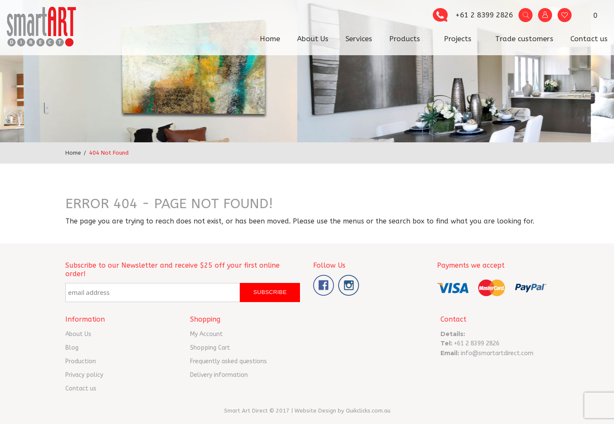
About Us (312, 38)
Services (358, 38)
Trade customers (524, 38)
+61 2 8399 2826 (484, 15)
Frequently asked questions (228, 361)
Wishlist (565, 15)
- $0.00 (590, 17)
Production (80, 361)
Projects (457, 38)
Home (270, 38)
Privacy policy (84, 375)
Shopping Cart (210, 347)
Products (404, 38)
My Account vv (545, 15)
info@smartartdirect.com (497, 353)
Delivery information (219, 375)
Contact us (589, 38)
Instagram (348, 285)
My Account (206, 334)
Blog (72, 347)
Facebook (323, 285)
